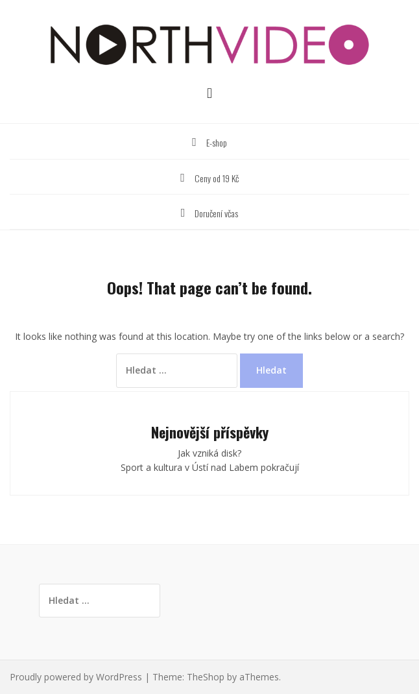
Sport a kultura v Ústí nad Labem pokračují (210, 467)
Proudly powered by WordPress (76, 677)
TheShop (205, 677)
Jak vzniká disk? (209, 453)
